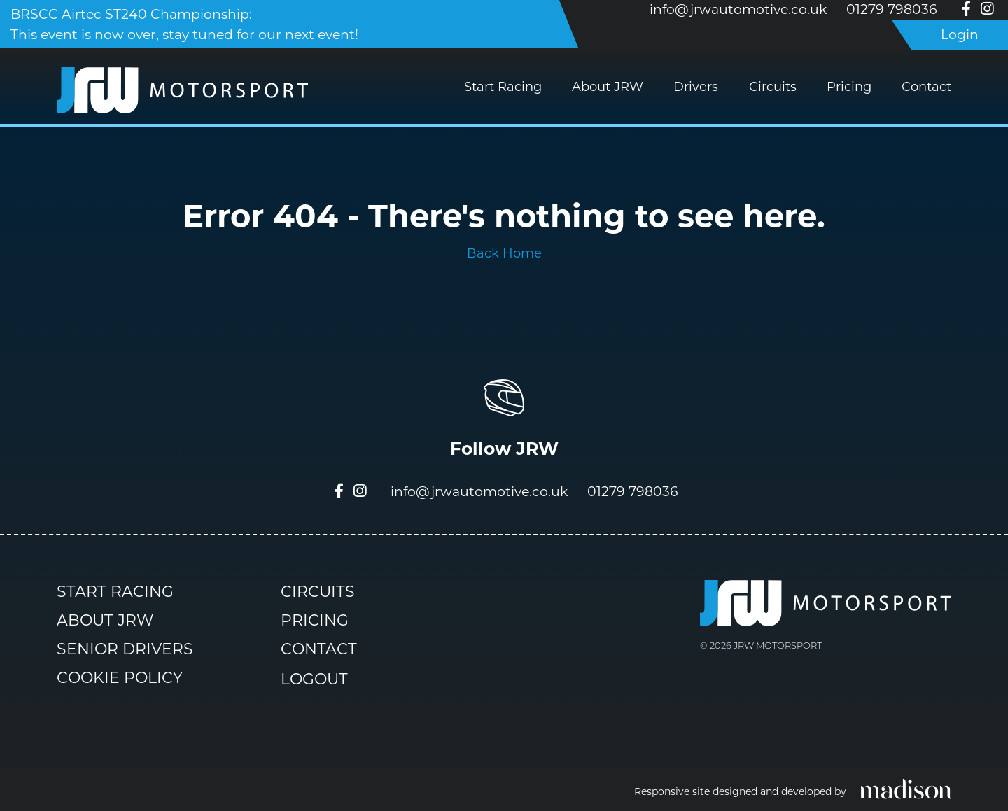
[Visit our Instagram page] (987, 10)
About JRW (607, 86)
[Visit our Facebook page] (966, 10)
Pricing (849, 86)
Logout (314, 679)
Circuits (773, 86)
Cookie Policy (120, 677)
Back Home (504, 253)
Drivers (695, 86)
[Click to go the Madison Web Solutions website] (905, 788)
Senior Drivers (125, 649)
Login (960, 35)
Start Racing (503, 86)
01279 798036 (891, 9)
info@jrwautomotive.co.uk (738, 9)
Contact (926, 86)
